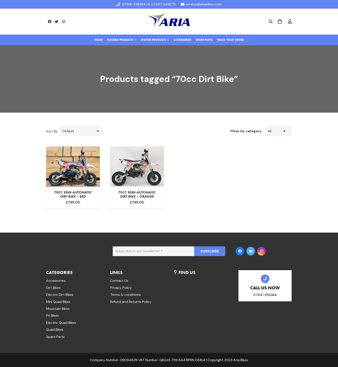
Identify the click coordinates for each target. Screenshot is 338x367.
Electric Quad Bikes (61, 322)
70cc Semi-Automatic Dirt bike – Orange (137, 194)
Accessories (56, 280)
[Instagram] (63, 21)
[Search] (270, 22)
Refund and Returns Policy (130, 301)
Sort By (52, 131)
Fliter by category (245, 131)
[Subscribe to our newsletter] (153, 251)
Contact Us (119, 280)
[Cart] (280, 22)
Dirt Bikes (53, 287)
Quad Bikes (54, 329)
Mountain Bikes (58, 308)
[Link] (169, 21)
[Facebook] (49, 21)
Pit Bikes (52, 315)
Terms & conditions (125, 294)
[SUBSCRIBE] (209, 251)
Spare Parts (55, 336)
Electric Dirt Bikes (59, 294)
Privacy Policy (121, 287)
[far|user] (290, 21)
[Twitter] (56, 21)
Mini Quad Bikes (58, 301)
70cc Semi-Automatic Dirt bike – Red (73, 194)
